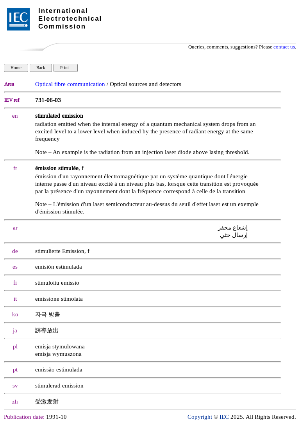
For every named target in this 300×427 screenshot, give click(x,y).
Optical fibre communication (70, 84)
